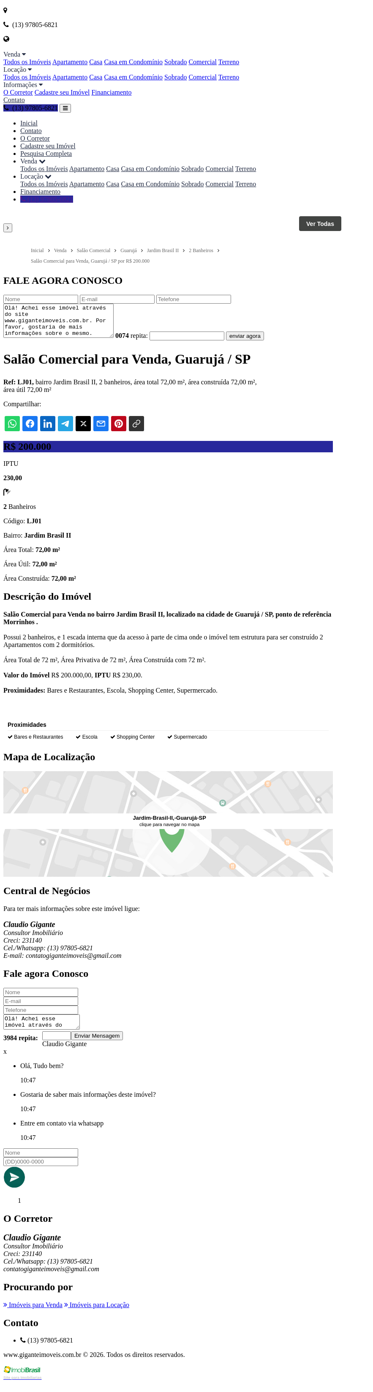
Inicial (29, 123)
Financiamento (111, 92)
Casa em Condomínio (133, 61)
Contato (14, 99)
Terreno (229, 61)
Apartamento (70, 61)
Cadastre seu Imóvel (62, 92)
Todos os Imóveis (27, 61)
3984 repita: (20, 1046)
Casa (95, 61)
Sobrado (175, 61)
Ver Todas (320, 223)
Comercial (202, 61)
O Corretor (18, 92)
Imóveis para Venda (33, 1313)
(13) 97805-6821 (30, 107)
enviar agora (257, 342)
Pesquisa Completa (46, 153)
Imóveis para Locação (96, 1313)
